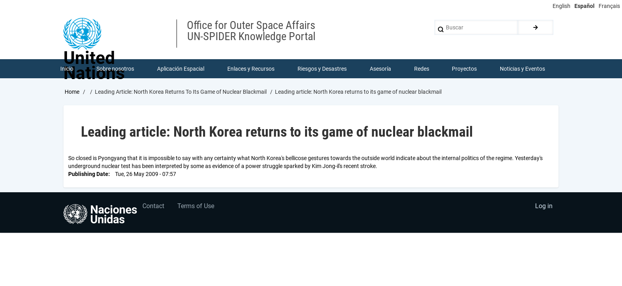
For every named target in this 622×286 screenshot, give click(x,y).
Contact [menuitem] (154, 208)
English (561, 6)
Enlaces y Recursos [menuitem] (251, 69)
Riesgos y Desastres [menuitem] (322, 69)
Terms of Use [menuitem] (197, 208)
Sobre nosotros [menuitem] (115, 69)
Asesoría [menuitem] (380, 69)
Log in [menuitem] (543, 208)
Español (584, 6)
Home (72, 92)
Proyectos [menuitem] (464, 69)
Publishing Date (88, 175)
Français (609, 6)
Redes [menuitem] (421, 69)
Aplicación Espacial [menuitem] (181, 69)
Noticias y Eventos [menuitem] (522, 69)
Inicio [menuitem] (67, 69)
